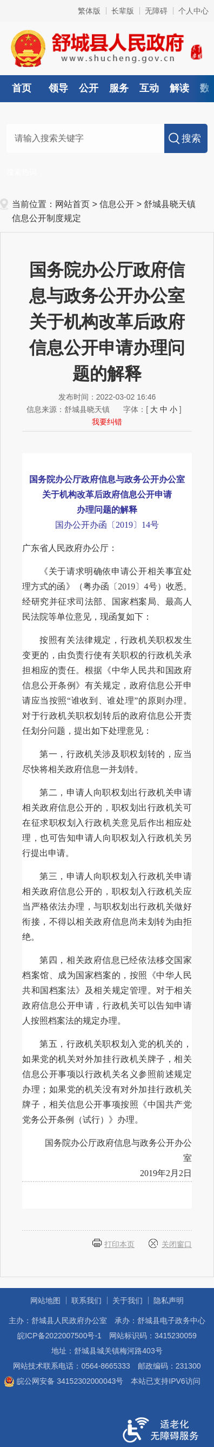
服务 (119, 88)
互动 (149, 88)
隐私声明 (168, 1300)
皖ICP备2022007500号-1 (59, 1335)
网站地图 (45, 1300)
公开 (88, 88)
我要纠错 (107, 421)
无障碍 (156, 10)
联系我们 (86, 1300)
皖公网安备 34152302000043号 (63, 1381)
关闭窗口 (177, 1244)
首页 (21, 88)
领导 (58, 88)
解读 (179, 88)
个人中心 (193, 10)
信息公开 (116, 204)
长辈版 (122, 10)
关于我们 (127, 1300)
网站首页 (72, 204)
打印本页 (119, 1244)
